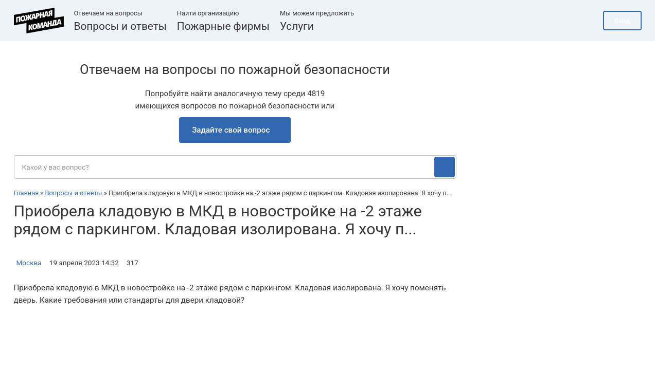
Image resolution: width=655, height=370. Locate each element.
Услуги (297, 26)
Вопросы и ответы (120, 26)
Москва (29, 262)
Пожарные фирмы (223, 26)
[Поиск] (444, 167)
